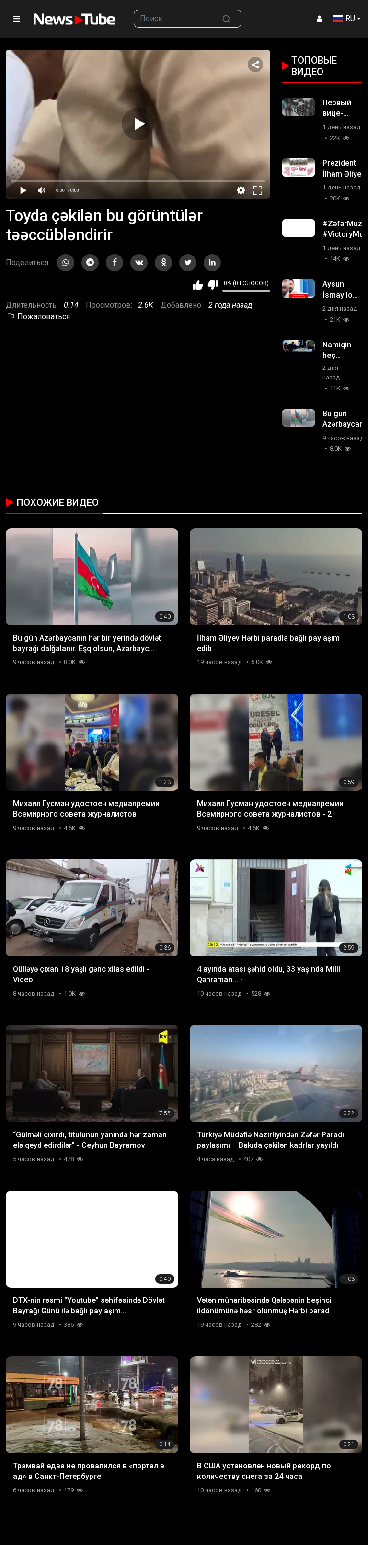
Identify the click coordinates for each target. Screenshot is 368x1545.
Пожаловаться (38, 316)
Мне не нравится (212, 285)
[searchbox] (173, 19)
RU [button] (344, 18)
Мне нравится (198, 285)
